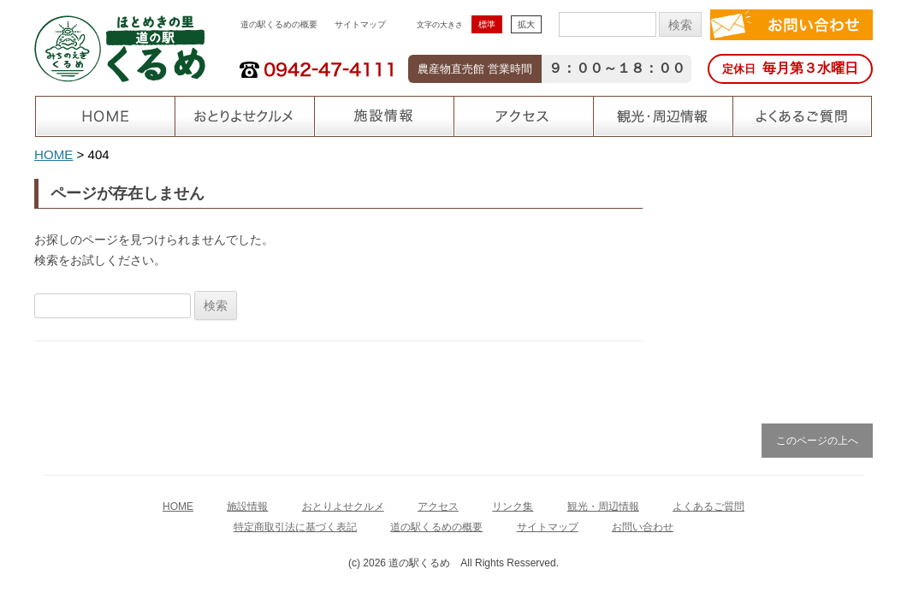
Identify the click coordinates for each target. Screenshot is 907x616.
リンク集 (512, 506)
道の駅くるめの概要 (278, 24)
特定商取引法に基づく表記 (295, 527)
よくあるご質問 (708, 506)
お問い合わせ (642, 527)
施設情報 (247, 506)
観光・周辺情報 (603, 506)
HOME (53, 154)
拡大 (526, 24)
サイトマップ (360, 24)
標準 (486, 24)
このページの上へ (817, 441)
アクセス (438, 506)
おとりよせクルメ (343, 506)
